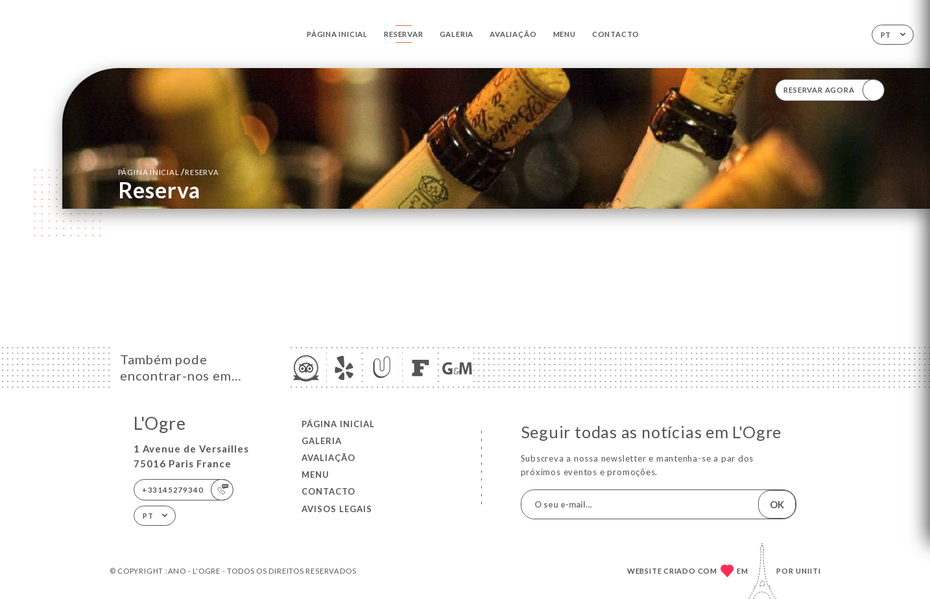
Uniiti (808, 571)
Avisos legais (337, 509)
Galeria (456, 34)
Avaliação (513, 34)
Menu (564, 34)
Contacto (615, 34)
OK (777, 504)
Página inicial (337, 34)
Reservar (403, 34)
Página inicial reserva (168, 172)
